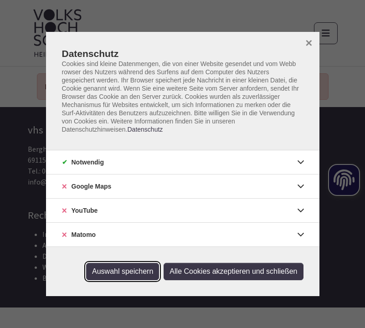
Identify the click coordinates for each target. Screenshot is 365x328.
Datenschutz (145, 129)
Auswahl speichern (122, 271)
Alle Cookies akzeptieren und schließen (233, 271)
